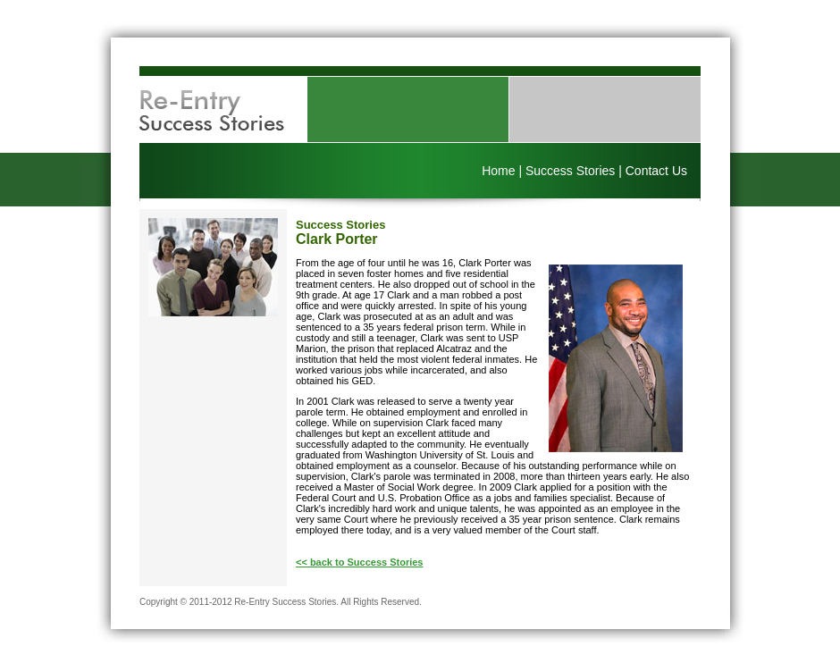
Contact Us (656, 171)
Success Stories (570, 171)
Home (498, 171)
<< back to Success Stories (359, 562)
